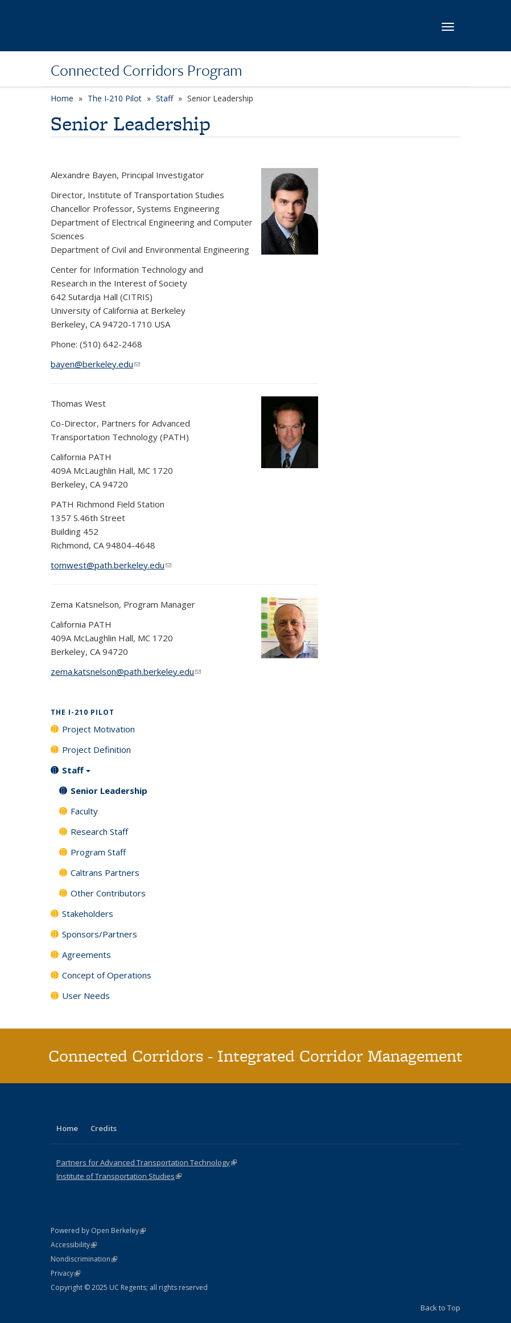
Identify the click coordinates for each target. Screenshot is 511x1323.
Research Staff (99, 831)
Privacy (65, 1273)
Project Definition (96, 749)
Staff (164, 98)
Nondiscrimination (84, 1259)
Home (62, 98)
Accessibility (74, 1245)
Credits (103, 1128)
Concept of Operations (106, 975)
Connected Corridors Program (146, 70)
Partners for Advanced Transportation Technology (146, 1162)
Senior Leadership (109, 790)
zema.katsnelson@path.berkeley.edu (126, 671)
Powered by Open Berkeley (98, 1230)
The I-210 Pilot (115, 98)
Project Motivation (98, 729)
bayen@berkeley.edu (95, 364)
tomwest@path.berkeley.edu (111, 565)
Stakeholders (87, 913)
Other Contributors (108, 893)
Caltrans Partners (105, 872)
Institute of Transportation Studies (119, 1176)
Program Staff (98, 852)
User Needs (86, 995)
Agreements (86, 954)
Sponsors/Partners (99, 934)
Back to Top (440, 1307)
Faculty (84, 811)
